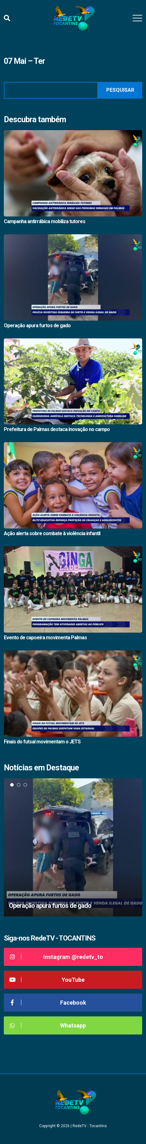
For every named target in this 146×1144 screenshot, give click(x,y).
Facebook (47, 1002)
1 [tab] (12, 785)
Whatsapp (47, 1025)
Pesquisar (120, 90)
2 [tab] (18, 785)
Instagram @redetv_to (56, 957)
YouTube (47, 979)
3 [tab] (25, 785)
